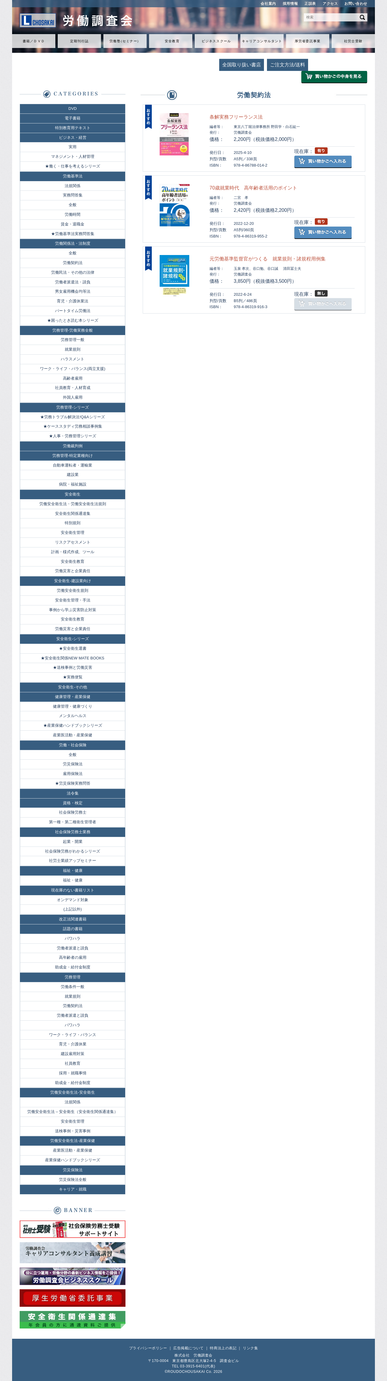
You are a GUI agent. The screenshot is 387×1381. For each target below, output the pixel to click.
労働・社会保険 (72, 745)
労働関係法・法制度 (72, 243)
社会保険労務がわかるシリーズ (72, 851)
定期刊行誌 (79, 41)
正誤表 (310, 4)
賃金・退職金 (72, 224)
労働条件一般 (72, 986)
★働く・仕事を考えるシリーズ (72, 166)
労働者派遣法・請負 (72, 282)
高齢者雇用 (73, 378)
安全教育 (172, 41)
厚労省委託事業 (307, 41)
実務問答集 (73, 195)
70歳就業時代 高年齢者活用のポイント (253, 187)
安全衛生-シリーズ (72, 638)
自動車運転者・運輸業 (72, 465)
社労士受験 (353, 41)
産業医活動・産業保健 (72, 735)
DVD (72, 108)
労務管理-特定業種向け (72, 455)
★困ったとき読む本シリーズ (72, 320)
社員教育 (72, 1063)
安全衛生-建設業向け (72, 581)
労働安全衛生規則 (72, 590)
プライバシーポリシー (148, 1348)
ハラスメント (72, 359)
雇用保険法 (73, 773)
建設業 (73, 474)
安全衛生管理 (72, 532)
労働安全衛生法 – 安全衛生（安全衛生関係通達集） (72, 1111)
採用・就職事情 (72, 1073)
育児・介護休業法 (72, 301)
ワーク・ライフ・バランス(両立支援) (73, 368)
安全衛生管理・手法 (72, 600)
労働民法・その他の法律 (72, 272)
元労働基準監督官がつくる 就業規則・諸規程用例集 (268, 258)
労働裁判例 (73, 446)
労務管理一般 (72, 339)
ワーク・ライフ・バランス (72, 1034)
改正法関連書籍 (72, 919)
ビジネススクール (216, 41)
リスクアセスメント (72, 542)
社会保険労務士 (72, 812)
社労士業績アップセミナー (72, 860)
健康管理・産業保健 (72, 696)
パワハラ (72, 938)
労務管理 (72, 977)
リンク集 (250, 1348)
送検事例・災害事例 (72, 1131)
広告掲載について (188, 1348)
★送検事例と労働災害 (72, 667)
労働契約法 (73, 262)
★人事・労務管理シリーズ (72, 436)
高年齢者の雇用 (72, 957)
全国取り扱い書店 (241, 64)
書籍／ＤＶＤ (34, 41)
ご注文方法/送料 (287, 64)
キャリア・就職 (72, 1189)
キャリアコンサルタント (262, 41)
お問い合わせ (355, 4)
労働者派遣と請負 (72, 948)
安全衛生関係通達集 (72, 513)
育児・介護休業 (72, 1044)
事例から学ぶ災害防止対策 (72, 610)
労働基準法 (73, 176)
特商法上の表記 (223, 1348)
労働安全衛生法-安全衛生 (72, 1092)
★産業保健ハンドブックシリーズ (72, 725)
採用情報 (290, 4)
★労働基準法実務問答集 (72, 233)
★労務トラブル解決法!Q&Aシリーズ (72, 417)
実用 (72, 147)
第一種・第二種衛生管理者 (72, 822)
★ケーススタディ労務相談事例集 (72, 426)
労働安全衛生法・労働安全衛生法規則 (72, 504)
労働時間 (72, 214)
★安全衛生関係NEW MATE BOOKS (72, 658)
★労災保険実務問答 (72, 783)
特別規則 (72, 523)
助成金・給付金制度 (72, 967)
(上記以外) (72, 909)
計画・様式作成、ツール (72, 552)
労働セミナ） (124, 41)
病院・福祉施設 (72, 484)
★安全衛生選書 (72, 648)
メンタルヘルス (72, 715)
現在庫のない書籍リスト (72, 890)
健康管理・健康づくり (72, 706)
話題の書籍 (73, 929)
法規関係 (72, 185)
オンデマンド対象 (72, 900)
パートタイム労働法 (72, 310)
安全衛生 (72, 494)
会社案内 (268, 4)
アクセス (330, 4)
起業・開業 (73, 841)
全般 (72, 205)
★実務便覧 (73, 677)
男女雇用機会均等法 (72, 291)
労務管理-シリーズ (72, 407)
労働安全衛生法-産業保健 (72, 1140)
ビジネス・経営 (72, 137)
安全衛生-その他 (72, 687)
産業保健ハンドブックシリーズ (72, 1160)
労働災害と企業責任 (72, 571)
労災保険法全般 (72, 1179)
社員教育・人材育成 (72, 387)
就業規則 (72, 349)
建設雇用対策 (72, 1053)
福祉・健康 (73, 870)
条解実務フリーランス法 (236, 117)
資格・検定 (73, 803)
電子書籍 (72, 118)
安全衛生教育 (72, 561)
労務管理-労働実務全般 (72, 330)
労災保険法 (73, 764)
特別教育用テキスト (72, 128)
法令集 (73, 793)
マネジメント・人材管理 (72, 156)
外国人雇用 (73, 397)
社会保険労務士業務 (72, 832)
